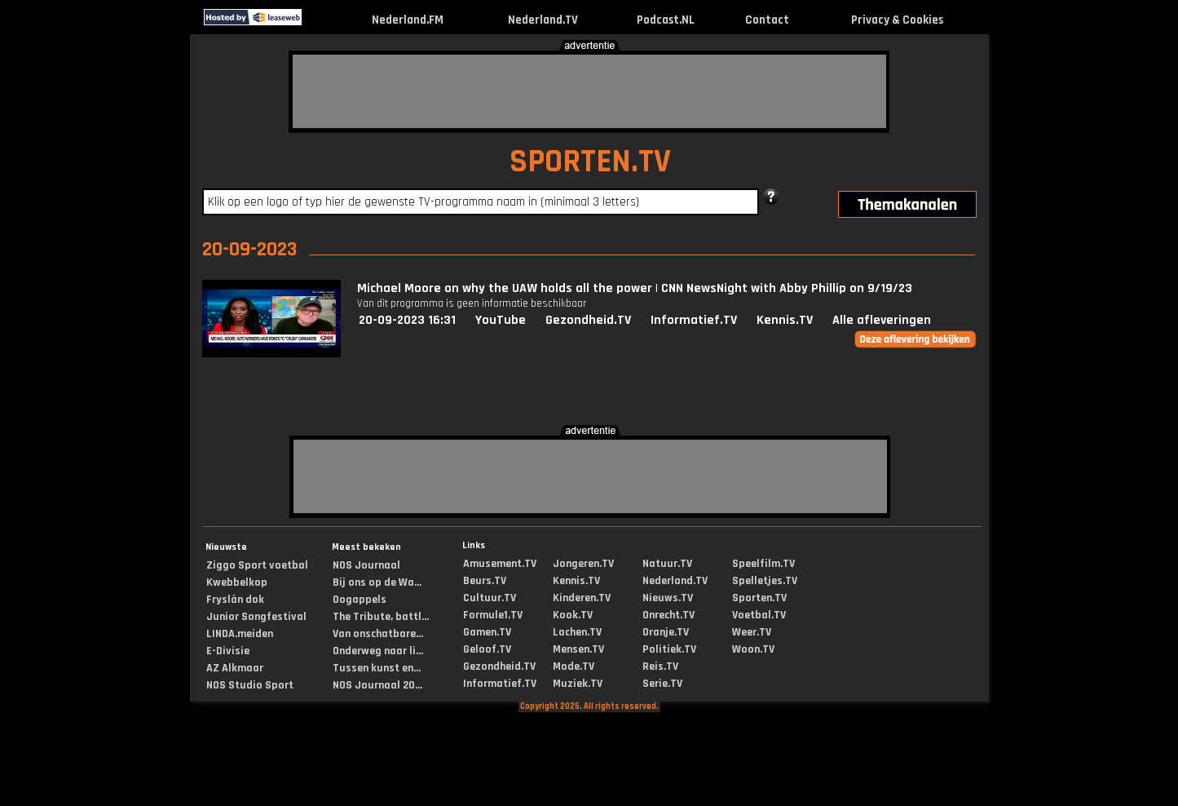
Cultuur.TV (489, 598)
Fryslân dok (235, 599)
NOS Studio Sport (249, 685)
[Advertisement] (589, 91)
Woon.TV (753, 649)
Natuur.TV (667, 563)
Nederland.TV (543, 20)
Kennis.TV (785, 320)
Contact (767, 20)
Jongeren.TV (583, 563)
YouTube (500, 320)
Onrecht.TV (668, 615)
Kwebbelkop (236, 582)
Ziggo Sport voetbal (257, 565)
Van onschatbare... (378, 634)
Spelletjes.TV (764, 581)
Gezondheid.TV (588, 320)
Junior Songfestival (256, 616)
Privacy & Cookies (897, 20)
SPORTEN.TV (590, 162)
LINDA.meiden (239, 634)
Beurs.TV (484, 581)
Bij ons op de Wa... (377, 582)
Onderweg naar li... (378, 651)
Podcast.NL (666, 20)
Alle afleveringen (881, 320)
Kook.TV (573, 615)
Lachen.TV (577, 632)
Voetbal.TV (759, 615)
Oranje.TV (665, 632)
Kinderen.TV (582, 598)
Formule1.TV (493, 615)
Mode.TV (573, 666)
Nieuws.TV (667, 598)
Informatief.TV (694, 320)
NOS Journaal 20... (377, 685)
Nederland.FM (407, 20)
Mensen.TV (578, 649)
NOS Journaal (366, 565)
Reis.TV (660, 666)
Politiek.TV (669, 649)
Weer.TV (751, 632)
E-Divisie (227, 651)
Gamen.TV (487, 632)
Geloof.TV (487, 649)
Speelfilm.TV (763, 563)
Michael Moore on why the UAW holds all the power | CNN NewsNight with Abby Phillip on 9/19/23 (634, 288)
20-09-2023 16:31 (407, 320)
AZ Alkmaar (234, 668)
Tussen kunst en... (377, 668)
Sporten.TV (759, 598)
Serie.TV (662, 683)
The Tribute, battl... (381, 616)
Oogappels (359, 599)
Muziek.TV (577, 683)
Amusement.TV (499, 563)
